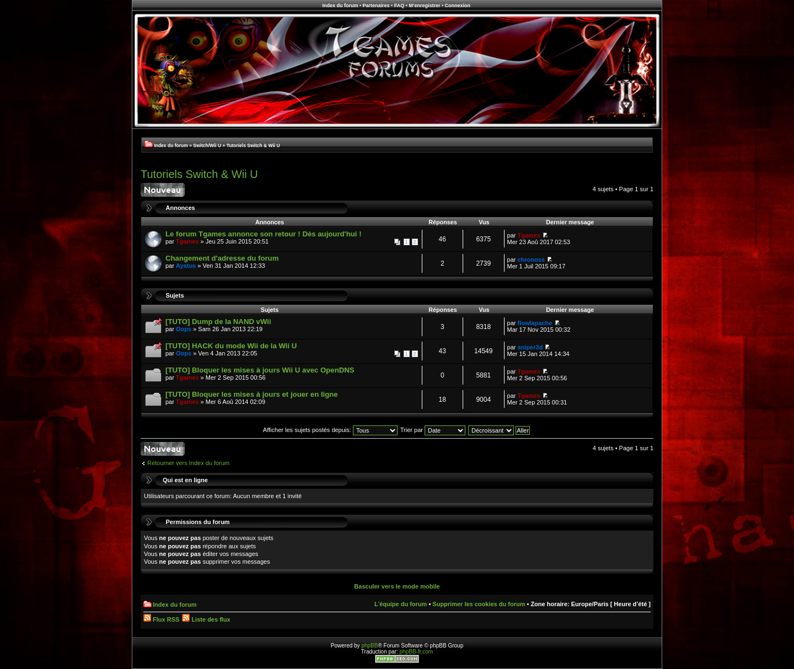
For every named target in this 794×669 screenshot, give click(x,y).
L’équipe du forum (400, 604)
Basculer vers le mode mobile (396, 586)
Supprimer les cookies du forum (478, 604)
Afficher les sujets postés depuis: (330, 430)
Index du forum (340, 5)
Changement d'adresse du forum (221, 258)
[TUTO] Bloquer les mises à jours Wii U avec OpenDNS (260, 370)
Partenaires (376, 5)
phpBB (369, 646)
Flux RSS (161, 619)
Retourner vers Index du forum (188, 463)
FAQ (399, 5)
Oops (183, 329)
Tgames (187, 241)
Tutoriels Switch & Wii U (253, 145)
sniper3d (530, 347)
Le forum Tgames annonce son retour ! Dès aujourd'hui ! (263, 234)
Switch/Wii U (207, 145)
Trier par (432, 430)
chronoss (531, 259)
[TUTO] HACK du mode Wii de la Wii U (231, 346)
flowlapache (535, 323)
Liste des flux (206, 619)
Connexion (458, 5)
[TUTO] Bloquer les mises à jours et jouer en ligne (251, 394)
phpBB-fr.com (416, 652)
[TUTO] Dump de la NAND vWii (218, 321)
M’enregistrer (424, 5)
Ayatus (186, 265)
